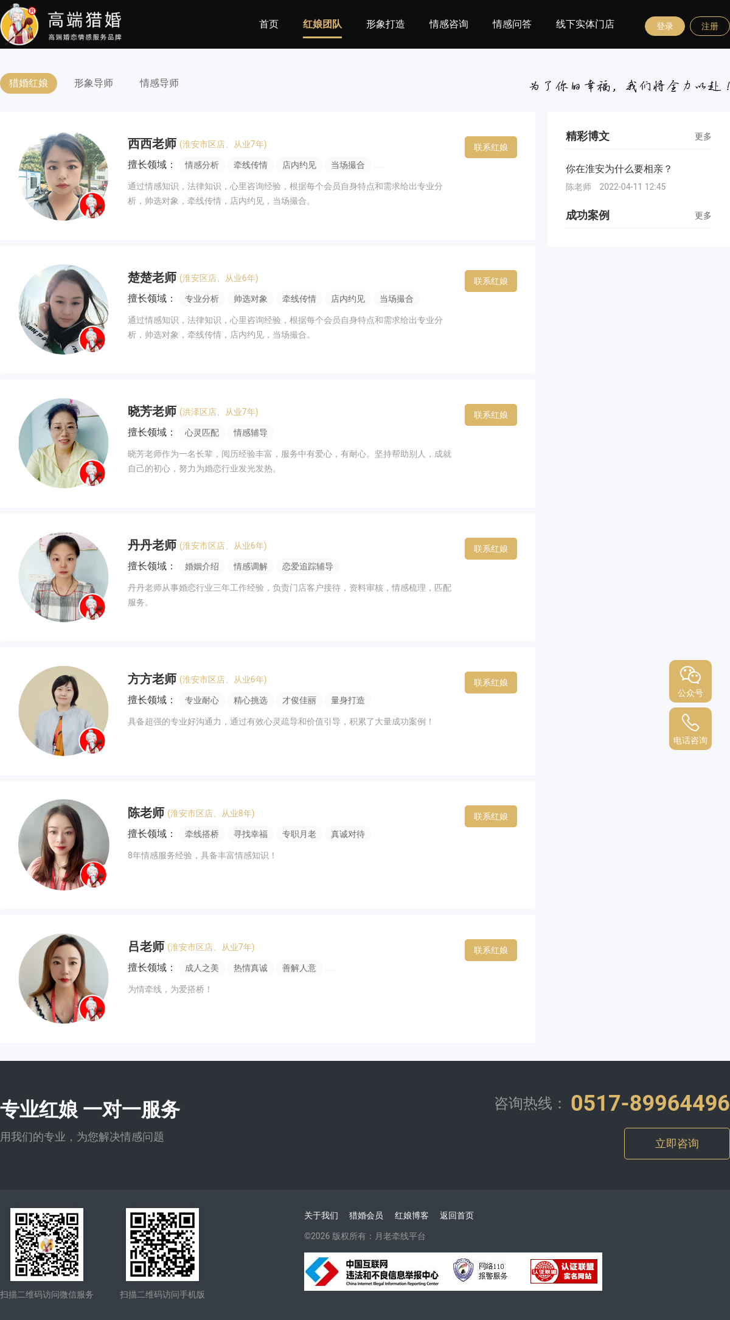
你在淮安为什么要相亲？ (619, 169)
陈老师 (147, 812)
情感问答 (512, 24)
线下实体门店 (585, 24)
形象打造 (385, 24)
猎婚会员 (366, 1215)
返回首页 (457, 1215)
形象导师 (93, 83)
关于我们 (321, 1215)
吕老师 (147, 946)
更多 (703, 136)
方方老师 (153, 679)
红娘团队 (322, 24)
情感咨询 (448, 24)
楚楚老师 (153, 277)
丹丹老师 (153, 545)
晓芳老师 (153, 411)
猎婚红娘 (28, 83)
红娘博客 (412, 1215)
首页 (269, 24)
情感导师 (159, 83)
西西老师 (153, 143)
